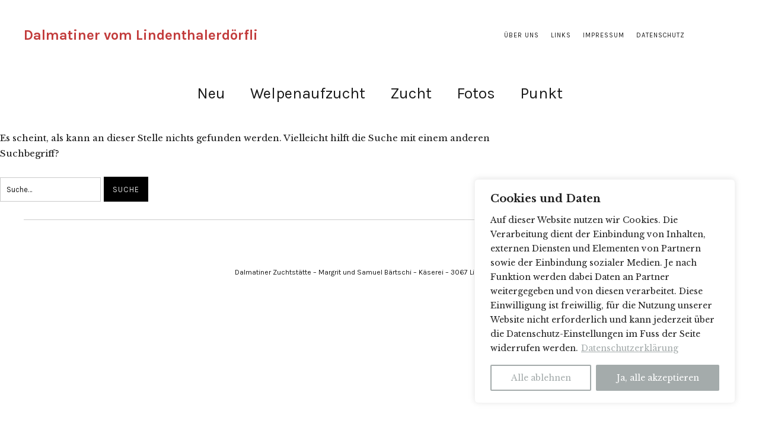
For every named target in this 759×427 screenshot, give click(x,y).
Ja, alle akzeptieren (658, 377)
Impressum (603, 35)
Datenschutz (660, 35)
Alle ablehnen (541, 377)
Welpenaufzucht (307, 93)
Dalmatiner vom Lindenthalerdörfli (141, 35)
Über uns (521, 35)
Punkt (541, 93)
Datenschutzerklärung (629, 348)
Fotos (476, 93)
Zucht (411, 93)
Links (561, 35)
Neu (211, 93)
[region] (604, 291)
